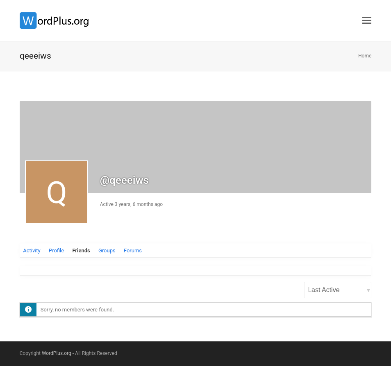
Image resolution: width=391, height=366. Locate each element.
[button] (366, 20)
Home (364, 56)
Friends (81, 250)
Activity (32, 250)
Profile (56, 250)
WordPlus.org (56, 353)
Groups (107, 250)
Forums (133, 250)
